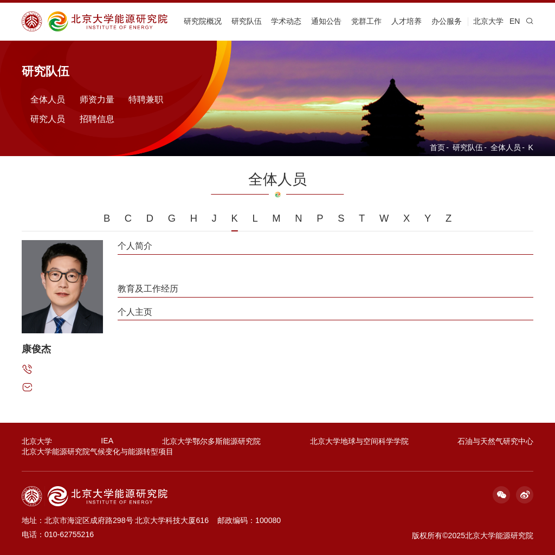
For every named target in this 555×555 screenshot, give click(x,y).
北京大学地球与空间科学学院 (359, 441)
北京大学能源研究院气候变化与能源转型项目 (97, 451)
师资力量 (97, 99)
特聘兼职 (145, 99)
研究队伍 (246, 21)
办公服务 (446, 21)
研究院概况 (203, 21)
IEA (107, 440)
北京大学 (488, 21)
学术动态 (286, 21)
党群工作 (366, 21)
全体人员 (506, 147)
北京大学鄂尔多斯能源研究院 (211, 441)
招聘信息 (97, 119)
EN (514, 21)
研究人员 (47, 119)
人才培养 (406, 21)
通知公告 (326, 21)
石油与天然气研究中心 (495, 441)
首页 (437, 147)
